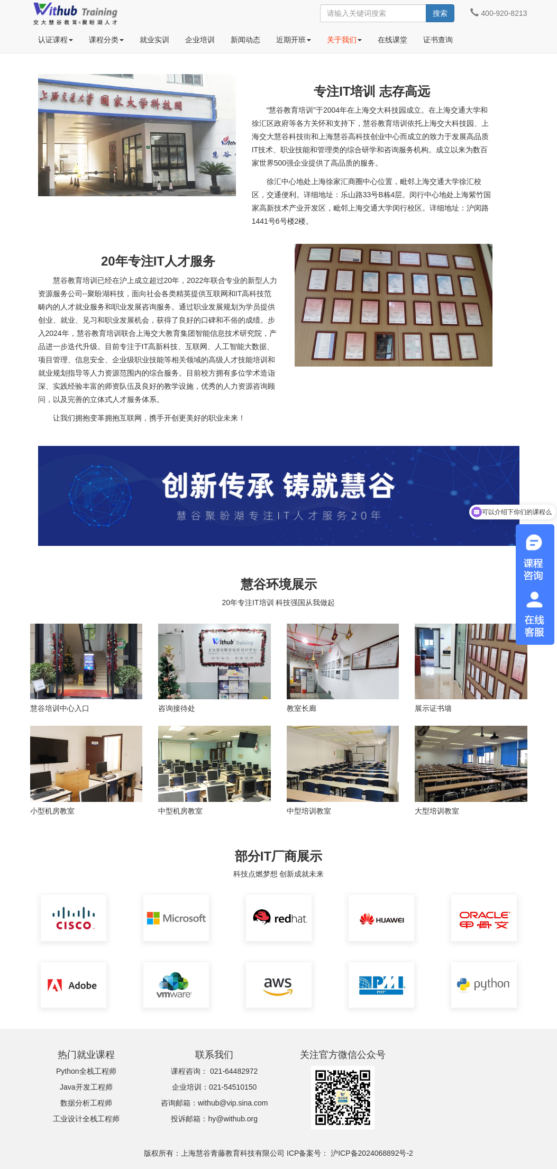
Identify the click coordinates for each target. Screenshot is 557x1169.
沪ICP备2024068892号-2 (372, 1153)
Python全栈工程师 (86, 1071)
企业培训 (200, 39)
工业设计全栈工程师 (86, 1119)
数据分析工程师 (86, 1103)
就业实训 (154, 39)
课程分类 (106, 39)
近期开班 (293, 39)
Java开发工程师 (86, 1087)
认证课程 (55, 39)
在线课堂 (392, 39)
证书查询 (438, 39)
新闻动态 (245, 39)
